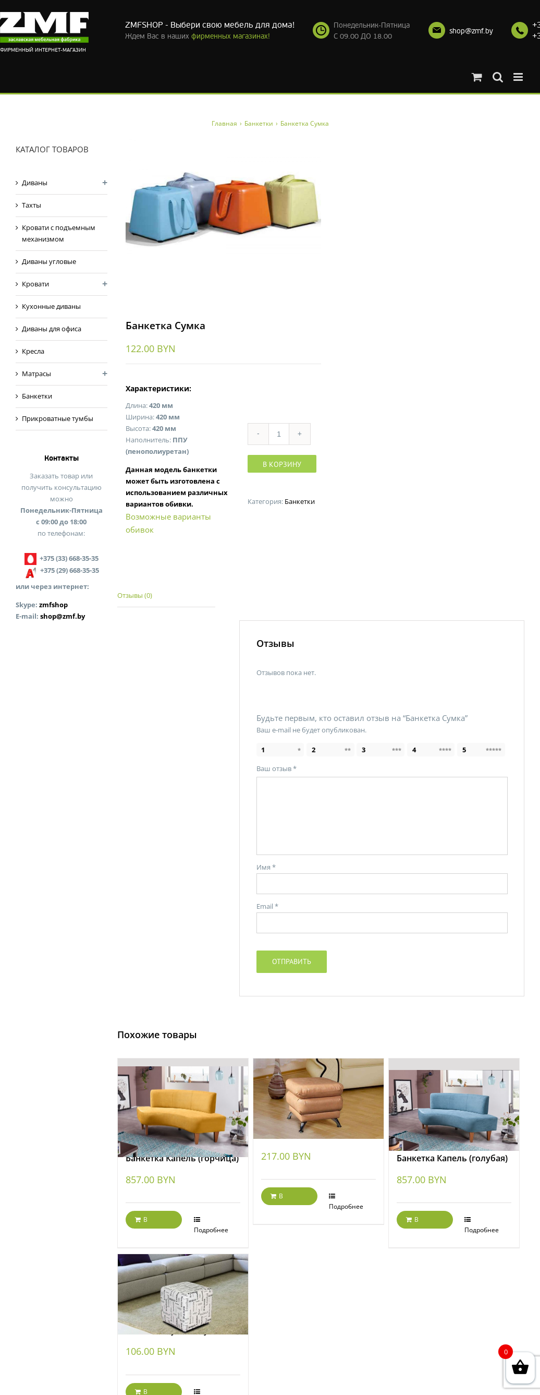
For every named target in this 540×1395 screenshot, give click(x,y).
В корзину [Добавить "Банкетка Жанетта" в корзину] (283, 1200)
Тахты (31, 205)
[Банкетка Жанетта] (318, 1090)
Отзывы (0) (134, 597)
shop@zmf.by (471, 31)
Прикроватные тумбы (57, 418)
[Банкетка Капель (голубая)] (454, 1102)
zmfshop (53, 604)
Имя (266, 868)
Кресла (33, 351)
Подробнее (211, 1231)
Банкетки (300, 502)
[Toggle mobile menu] (518, 76)
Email (267, 907)
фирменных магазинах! (230, 36)
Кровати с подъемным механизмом (58, 233)
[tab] (166, 597)
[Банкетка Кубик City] (183, 1285)
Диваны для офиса (51, 328)
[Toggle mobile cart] (477, 76)
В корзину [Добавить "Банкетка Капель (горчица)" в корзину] (147, 1223)
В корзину (282, 465)
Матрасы (36, 373)
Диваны (34, 182)
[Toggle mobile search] (498, 76)
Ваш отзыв (276, 770)
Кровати (35, 283)
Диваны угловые (49, 261)
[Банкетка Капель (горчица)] (183, 1102)
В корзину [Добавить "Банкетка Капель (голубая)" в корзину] (418, 1223)
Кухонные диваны (51, 306)
